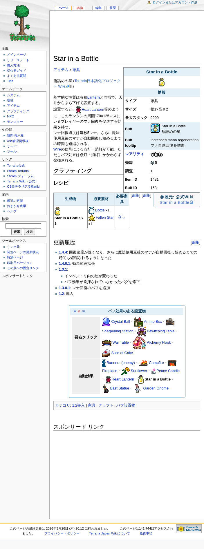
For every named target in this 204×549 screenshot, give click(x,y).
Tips (10, 81)
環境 (10, 100)
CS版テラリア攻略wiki (23, 186)
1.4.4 (63, 252)
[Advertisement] (127, 33)
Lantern (93, 97)
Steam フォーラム (20, 176)
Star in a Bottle (174, 202)
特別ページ (15, 257)
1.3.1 (63, 269)
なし (122, 217)
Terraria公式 (16, 165)
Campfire (156, 363)
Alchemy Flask (159, 342)
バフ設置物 (125, 405)
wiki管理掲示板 (17, 141)
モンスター (15, 121)
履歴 (112, 8)
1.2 (61, 294)
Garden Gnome (156, 388)
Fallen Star (104, 217)
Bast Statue (119, 388)
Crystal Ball (120, 322)
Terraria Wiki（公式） (22, 181)
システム (13, 95)
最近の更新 (15, 200)
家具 (76, 70)
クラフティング (18, 111)
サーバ (12, 146)
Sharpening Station (117, 331)
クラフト (105, 405)
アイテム (60, 70)
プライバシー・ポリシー (62, 533)
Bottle (99, 210)
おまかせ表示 (16, 206)
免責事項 (146, 533)
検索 (5, 219)
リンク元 (13, 247)
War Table (120, 342)
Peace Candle (168, 371)
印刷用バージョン (20, 262)
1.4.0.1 (64, 264)
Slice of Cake (122, 353)
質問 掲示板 (15, 135)
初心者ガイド (16, 70)
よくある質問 (16, 75)
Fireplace (109, 371)
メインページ (16, 54)
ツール (12, 151)
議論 (80, 8)
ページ (63, 8)
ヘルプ (12, 211)
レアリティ (134, 154)
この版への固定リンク (23, 268)
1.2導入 (78, 405)
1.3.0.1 (64, 288)
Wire (57, 149)
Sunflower (139, 371)
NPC (10, 116)
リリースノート (18, 60)
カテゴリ (62, 405)
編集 (146, 195)
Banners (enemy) (120, 363)
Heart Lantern (93, 110)
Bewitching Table (160, 331)
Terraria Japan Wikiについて (109, 533)
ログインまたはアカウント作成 (175, 2)
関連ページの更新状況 (23, 252)
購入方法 (13, 65)
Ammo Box (153, 322)
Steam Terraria (18, 171)
